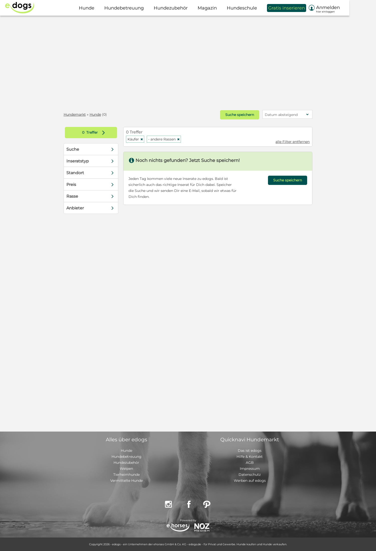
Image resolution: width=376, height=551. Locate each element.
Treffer (95, 132)
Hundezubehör (126, 462)
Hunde (96, 114)
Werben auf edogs (250, 480)
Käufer (136, 139)
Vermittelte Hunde (126, 480)
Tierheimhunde (126, 474)
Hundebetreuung (126, 456)
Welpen (126, 468)
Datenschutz (250, 474)
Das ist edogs (249, 450)
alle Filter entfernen (291, 141)
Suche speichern (238, 114)
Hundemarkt (76, 114)
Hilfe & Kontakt (250, 456)
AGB (250, 462)
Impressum (250, 468)
